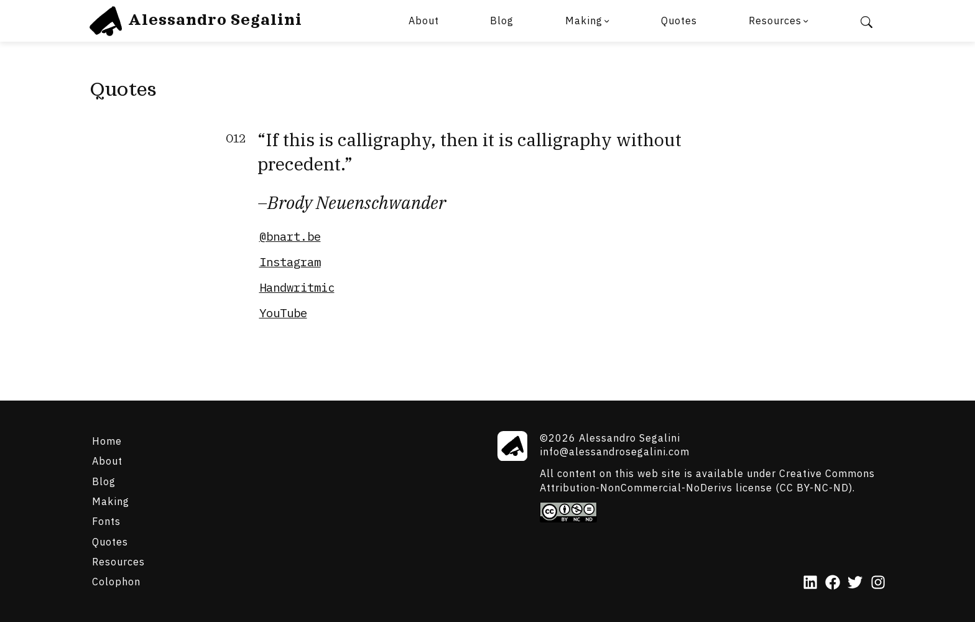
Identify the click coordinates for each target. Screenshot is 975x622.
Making (584, 20)
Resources (775, 20)
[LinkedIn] (810, 583)
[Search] (866, 21)
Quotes (679, 20)
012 (236, 139)
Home (107, 440)
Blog (502, 20)
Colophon (116, 581)
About (424, 20)
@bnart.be (290, 236)
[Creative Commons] (712, 512)
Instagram (290, 261)
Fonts (106, 520)
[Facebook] (832, 583)
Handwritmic (297, 287)
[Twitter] (855, 583)
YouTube (283, 312)
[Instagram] (878, 583)
